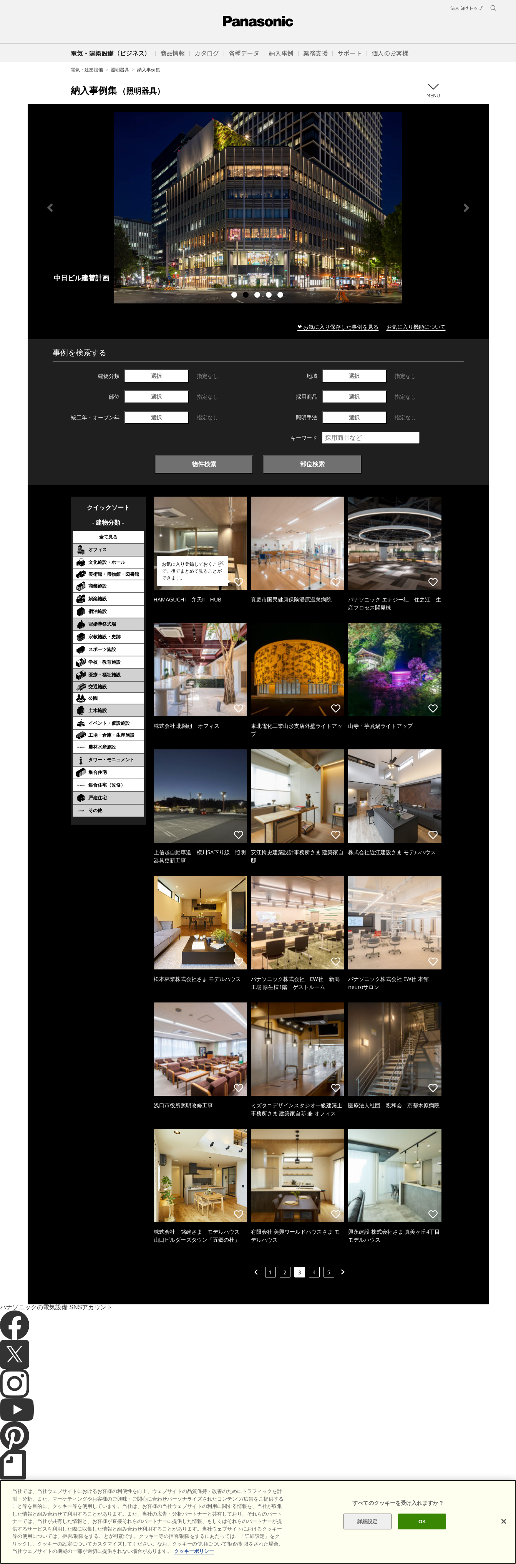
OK (422, 1521)
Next (466, 207)
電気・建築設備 (87, 69)
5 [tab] (281, 296)
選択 (156, 375)
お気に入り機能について (416, 326)
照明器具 (120, 69)
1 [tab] (235, 296)
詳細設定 (367, 1521)
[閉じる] (503, 1521)
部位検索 (312, 464)
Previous (50, 207)
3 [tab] (258, 296)
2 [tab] (247, 296)
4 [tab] (270, 296)
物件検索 (204, 464)
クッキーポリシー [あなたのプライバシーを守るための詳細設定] (194, 1551)
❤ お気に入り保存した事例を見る (338, 326)
